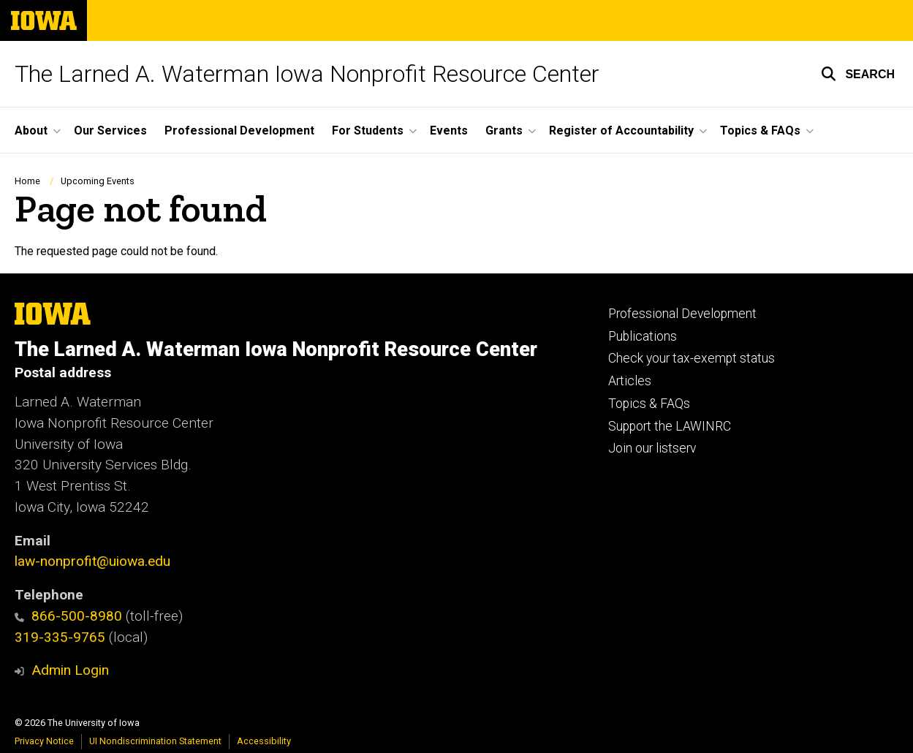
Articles (629, 381)
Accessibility (264, 740)
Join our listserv (652, 448)
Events (449, 130)
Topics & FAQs (649, 403)
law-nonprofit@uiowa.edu (92, 561)
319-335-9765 (60, 637)
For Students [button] (368, 130)
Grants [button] (504, 130)
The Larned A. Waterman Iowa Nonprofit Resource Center (307, 74)
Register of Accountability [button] (621, 130)
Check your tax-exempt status (691, 358)
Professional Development (239, 130)
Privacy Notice (44, 740)
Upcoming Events (98, 180)
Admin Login (70, 670)
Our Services (110, 130)
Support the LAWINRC (669, 426)
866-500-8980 (68, 616)
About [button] (31, 130)
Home (27, 180)
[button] (858, 74)
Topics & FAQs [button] (760, 130)
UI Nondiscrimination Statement (155, 740)
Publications (642, 336)
